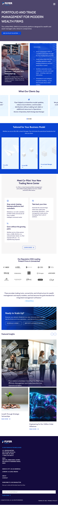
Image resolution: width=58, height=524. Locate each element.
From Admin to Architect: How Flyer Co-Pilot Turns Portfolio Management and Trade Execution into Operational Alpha (26, 399)
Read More (4, 437)
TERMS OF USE (42, 520)
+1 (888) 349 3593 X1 (8, 474)
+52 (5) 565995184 (15, 487)
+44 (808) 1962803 (13, 490)
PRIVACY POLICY (52, 520)
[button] (46, 82)
